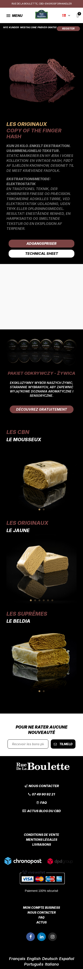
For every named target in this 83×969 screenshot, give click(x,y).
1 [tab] (39, 509)
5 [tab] (48, 600)
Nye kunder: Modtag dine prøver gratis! (30, 27)
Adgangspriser (41, 243)
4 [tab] (44, 600)
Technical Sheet (41, 253)
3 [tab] (39, 600)
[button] (68, 28)
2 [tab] (44, 509)
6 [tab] (52, 600)
